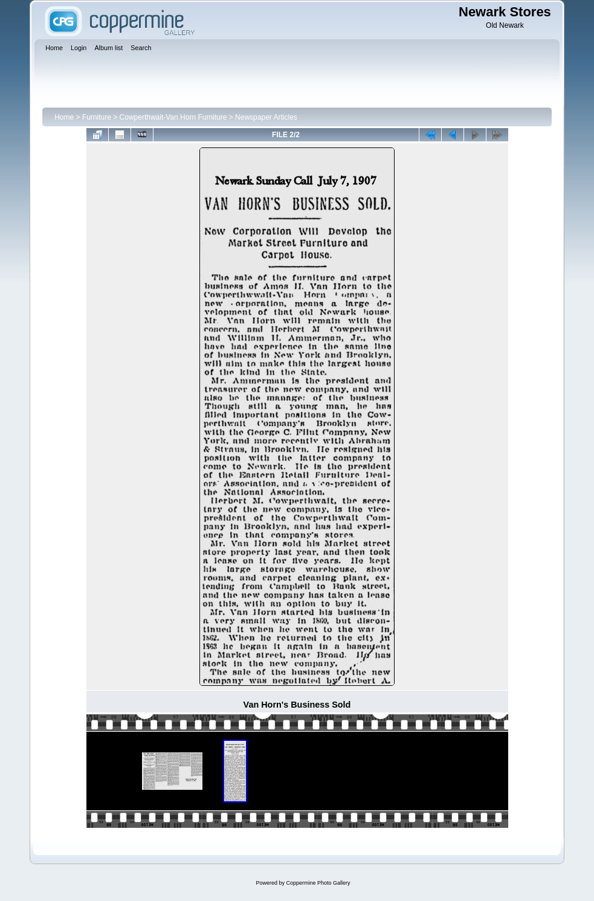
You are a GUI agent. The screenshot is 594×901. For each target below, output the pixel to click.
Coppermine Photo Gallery (318, 883)
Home (64, 117)
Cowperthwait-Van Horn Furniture (173, 117)
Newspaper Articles (266, 117)
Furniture (96, 117)
